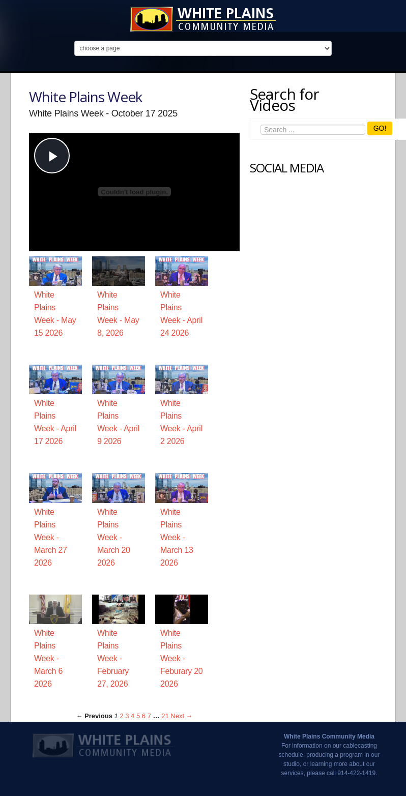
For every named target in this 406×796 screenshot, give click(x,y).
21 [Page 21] (164, 716)
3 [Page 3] (127, 716)
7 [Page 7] (149, 716)
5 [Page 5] (138, 716)
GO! (380, 128)
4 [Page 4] (132, 716)
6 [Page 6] (144, 716)
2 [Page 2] (121, 716)
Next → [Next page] (181, 716)
